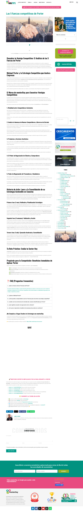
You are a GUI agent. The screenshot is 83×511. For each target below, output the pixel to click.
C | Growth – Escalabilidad (64, 193)
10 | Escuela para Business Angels (63, 226)
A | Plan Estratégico (63, 208)
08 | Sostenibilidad (61, 223)
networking (30, 403)
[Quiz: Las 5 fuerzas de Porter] (29, 353)
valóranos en (59, 484)
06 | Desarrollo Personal (61, 210)
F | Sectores (62, 187)
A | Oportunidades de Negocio (64, 174)
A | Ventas (61, 190)
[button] (77, 2)
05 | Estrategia (60, 207)
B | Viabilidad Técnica (63, 182)
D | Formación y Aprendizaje (64, 216)
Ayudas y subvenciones (66, 204)
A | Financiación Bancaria (64, 201)
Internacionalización (66, 196)
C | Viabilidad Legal (63, 183)
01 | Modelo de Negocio (61, 173)
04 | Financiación (60, 199)
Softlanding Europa (66, 198)
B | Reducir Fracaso (63, 213)
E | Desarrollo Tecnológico (64, 186)
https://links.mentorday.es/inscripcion (34, 321)
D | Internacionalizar (63, 195)
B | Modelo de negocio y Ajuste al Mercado (66, 176)
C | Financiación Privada (64, 205)
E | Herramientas (62, 217)
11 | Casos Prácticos (61, 228)
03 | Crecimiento (60, 189)
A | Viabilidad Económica (64, 180)
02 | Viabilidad (60, 179)
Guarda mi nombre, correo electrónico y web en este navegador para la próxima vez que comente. (27, 447)
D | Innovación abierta (63, 184)
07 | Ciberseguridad (61, 222)
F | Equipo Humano (63, 219)
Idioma (71, 2)
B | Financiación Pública (64, 202)
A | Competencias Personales (64, 211)
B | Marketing (62, 192)
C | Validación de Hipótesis (64, 177)
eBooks (18, 400)
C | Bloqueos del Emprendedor (65, 214)
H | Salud (61, 220)
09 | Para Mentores (61, 225)
